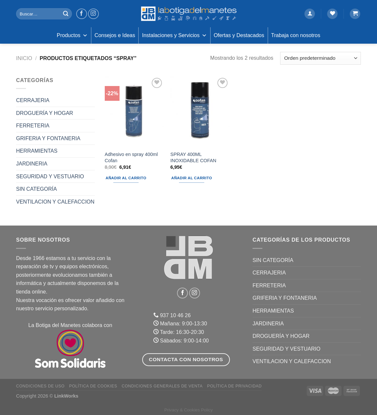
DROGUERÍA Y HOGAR (44, 113)
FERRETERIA (32, 125)
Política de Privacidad (234, 386)
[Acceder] (309, 14)
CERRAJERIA (32, 100)
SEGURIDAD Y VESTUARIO (50, 176)
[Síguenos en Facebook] (81, 14)
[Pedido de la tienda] (320, 58)
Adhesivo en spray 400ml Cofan (131, 157)
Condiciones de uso (40, 386)
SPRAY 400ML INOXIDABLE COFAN (193, 157)
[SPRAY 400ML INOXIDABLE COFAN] (200, 111)
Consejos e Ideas (115, 35)
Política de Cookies (93, 386)
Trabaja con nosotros (296, 35)
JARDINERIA (31, 163)
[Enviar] (65, 13)
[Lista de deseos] (332, 14)
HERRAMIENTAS (36, 151)
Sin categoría (36, 189)
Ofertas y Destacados (239, 35)
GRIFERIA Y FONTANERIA (48, 138)
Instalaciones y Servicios (174, 35)
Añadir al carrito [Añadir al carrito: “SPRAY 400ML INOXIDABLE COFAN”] (191, 178)
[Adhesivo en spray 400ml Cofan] (134, 111)
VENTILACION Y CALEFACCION (55, 202)
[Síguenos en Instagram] (93, 14)
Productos (72, 35)
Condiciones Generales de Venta (162, 386)
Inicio (24, 58)
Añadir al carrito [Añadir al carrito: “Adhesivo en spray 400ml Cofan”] (126, 178)
